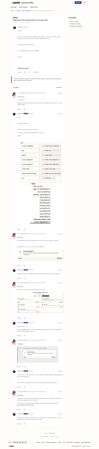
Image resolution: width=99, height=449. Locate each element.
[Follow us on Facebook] (15, 442)
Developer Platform (51, 442)
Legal (83, 446)
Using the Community (75, 23)
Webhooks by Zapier (23, 68)
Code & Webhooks (26, 10)
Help (43, 442)
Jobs (64, 442)
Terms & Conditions (43, 436)
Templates (77, 442)
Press (59, 442)
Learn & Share (24, 7)
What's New (34, 7)
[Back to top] (96, 434)
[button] (78, 2)
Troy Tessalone (21, 93)
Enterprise (70, 442)
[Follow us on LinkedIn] (17, 442)
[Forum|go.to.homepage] (22, 2)
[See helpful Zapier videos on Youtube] (26, 442)
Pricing (38, 442)
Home (12, 10)
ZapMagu (20, 27)
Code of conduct (74, 21)
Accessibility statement (54, 436)
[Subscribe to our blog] (20, 442)
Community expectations (76, 26)
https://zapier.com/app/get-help (25, 405)
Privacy (88, 446)
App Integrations (85, 442)
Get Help (14, 7)
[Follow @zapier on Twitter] (23, 442)
